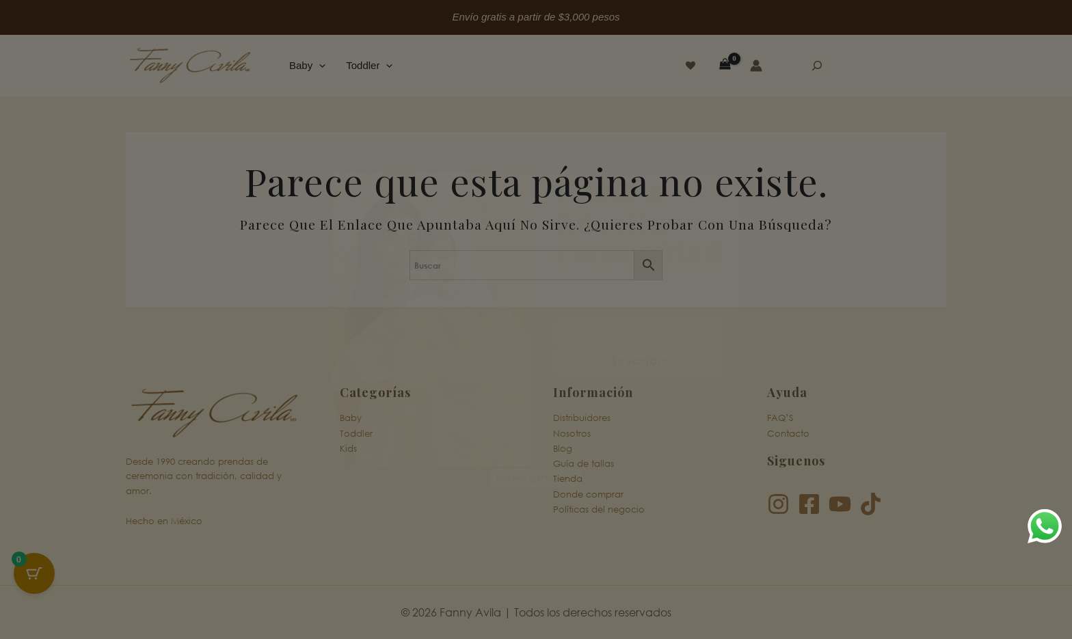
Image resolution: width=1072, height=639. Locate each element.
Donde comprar (588, 494)
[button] (318, 65)
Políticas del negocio (599, 509)
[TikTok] (870, 504)
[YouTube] (840, 504)
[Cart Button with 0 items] (34, 573)
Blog (562, 448)
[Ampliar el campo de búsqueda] (817, 65)
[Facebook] (809, 504)
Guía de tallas (583, 464)
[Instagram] (778, 504)
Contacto (788, 433)
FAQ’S (780, 418)
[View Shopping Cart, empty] (725, 65)
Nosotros (572, 433)
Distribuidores (582, 418)
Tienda (567, 479)
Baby (351, 418)
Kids (348, 448)
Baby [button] (307, 65)
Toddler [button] (369, 65)
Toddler (356, 433)
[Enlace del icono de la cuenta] (756, 65)
